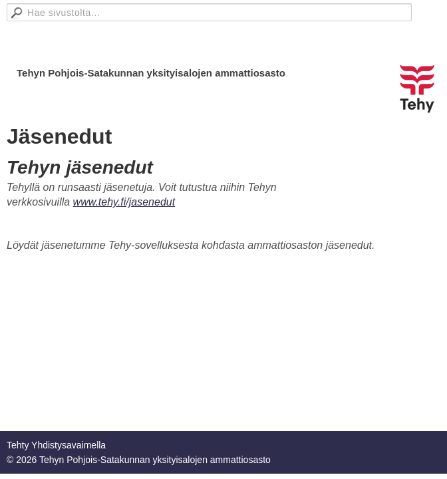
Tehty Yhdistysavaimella (56, 445)
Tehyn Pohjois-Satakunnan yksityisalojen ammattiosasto (151, 73)
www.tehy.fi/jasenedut (124, 202)
